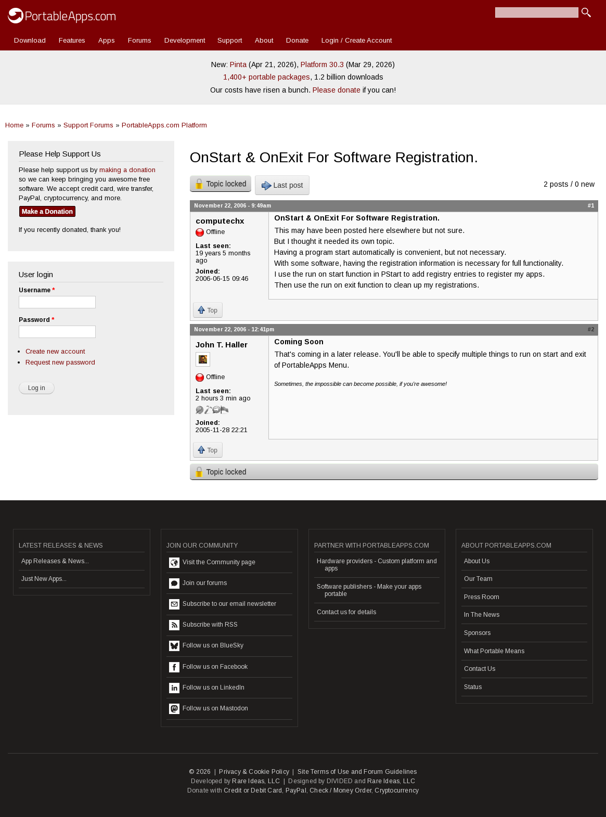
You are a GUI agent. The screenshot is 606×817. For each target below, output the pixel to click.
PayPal (296, 790)
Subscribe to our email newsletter (222, 604)
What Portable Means (494, 651)
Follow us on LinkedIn (206, 688)
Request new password (60, 362)
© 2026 (200, 771)
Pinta (238, 64)
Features (72, 40)
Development (184, 40)
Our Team (478, 578)
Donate (297, 40)
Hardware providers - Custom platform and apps (377, 564)
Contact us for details (346, 612)
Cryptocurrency (397, 790)
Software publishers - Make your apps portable (369, 590)
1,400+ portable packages (266, 77)
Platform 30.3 (322, 64)
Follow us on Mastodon (208, 709)
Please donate (336, 90)
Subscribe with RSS (203, 625)
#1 (591, 205)
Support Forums (88, 125)
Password (36, 319)
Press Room (481, 597)
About (264, 40)
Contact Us (479, 668)
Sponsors (477, 633)
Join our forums (198, 583)
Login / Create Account (356, 40)
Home (14, 125)
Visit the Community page (212, 562)
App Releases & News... (55, 561)
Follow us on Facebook (208, 667)
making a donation (127, 170)
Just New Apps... (44, 578)
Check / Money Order (340, 790)
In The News (481, 614)
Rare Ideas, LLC (256, 781)
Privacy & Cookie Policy (254, 771)
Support (229, 40)
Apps (106, 40)
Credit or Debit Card (253, 790)
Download (30, 40)
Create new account (55, 351)
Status (473, 687)
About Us (476, 561)
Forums (139, 40)
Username (37, 290)
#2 (591, 329)
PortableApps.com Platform (164, 125)
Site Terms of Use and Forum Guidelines (357, 771)
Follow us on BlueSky (206, 646)
